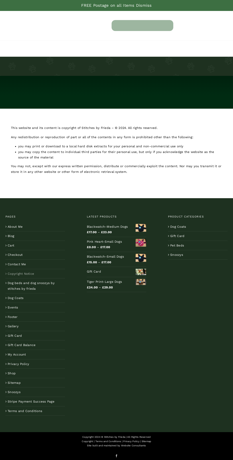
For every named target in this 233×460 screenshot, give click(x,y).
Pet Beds (177, 245)
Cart (11, 245)
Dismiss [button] (144, 5)
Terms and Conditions (25, 411)
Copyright (87, 441)
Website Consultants (133, 445)
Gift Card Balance (21, 345)
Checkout (15, 255)
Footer (13, 317)
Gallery (13, 326)
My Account (17, 354)
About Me (15, 226)
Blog (11, 236)
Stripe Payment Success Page (31, 401)
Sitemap (14, 383)
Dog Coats (15, 298)
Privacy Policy (18, 364)
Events (13, 307)
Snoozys (14, 392)
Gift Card (15, 335)
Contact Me (17, 264)
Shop (12, 373)
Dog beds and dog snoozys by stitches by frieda (31, 285)
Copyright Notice (21, 273)
